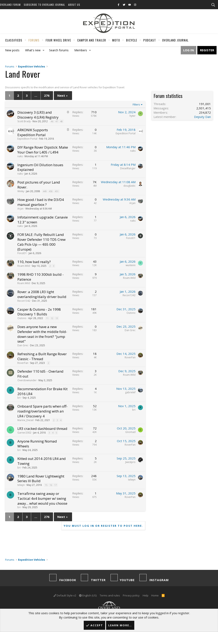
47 (56, 121)
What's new (33, 50)
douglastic (129, 185)
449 (45, 191)
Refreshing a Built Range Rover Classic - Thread (42, 356)
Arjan (20, 208)
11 (47, 318)
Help (145, 595)
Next (61, 95)
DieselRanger (128, 168)
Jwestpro (130, 462)
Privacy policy (131, 595)
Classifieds (13, 40)
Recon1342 (23, 301)
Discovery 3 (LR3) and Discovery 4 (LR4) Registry (38, 115)
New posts (12, 50)
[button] (43, 50)
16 (51, 484)
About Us (74, 4)
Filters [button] (136, 104)
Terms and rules (110, 595)
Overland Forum (10, 4)
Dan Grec (22, 345)
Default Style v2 (64, 595)
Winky (20, 191)
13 (56, 318)
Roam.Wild (23, 266)
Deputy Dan (202, 117)
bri (19, 397)
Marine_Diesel (25, 420)
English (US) (88, 595)
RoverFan (22, 363)
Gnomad (130, 432)
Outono (21, 318)
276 (47, 95)
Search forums (59, 50)
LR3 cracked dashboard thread (42, 428)
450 (51, 191)
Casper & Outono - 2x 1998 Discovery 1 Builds (39, 312)
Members (80, 50)
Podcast (149, 40)
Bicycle (131, 40)
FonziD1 (22, 253)
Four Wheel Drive (58, 40)
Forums (34, 40)
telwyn (21, 485)
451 (57, 191)
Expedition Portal (27, 138)
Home (155, 595)
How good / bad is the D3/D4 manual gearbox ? (40, 202)
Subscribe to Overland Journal (44, 4)
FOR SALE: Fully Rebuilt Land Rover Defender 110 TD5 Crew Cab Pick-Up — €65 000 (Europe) (41, 241)
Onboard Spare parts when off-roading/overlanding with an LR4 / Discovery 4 (42, 411)
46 (52, 121)
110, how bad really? (34, 261)
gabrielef (130, 392)
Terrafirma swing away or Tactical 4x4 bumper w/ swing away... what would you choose (42, 498)
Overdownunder (27, 380)
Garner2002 (24, 432)
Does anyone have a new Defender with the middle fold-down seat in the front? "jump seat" (42, 334)
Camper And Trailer (91, 40)
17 (55, 484)
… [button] (35, 95)
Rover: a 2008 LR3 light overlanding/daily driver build (41, 294)
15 (46, 484)
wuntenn (131, 265)
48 (61, 121)
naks (20, 156)
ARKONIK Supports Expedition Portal (32, 132)
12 (52, 318)
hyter (133, 116)
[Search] (213, 4)
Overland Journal (175, 40)
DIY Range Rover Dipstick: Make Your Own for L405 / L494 (42, 150)
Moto (116, 40)
